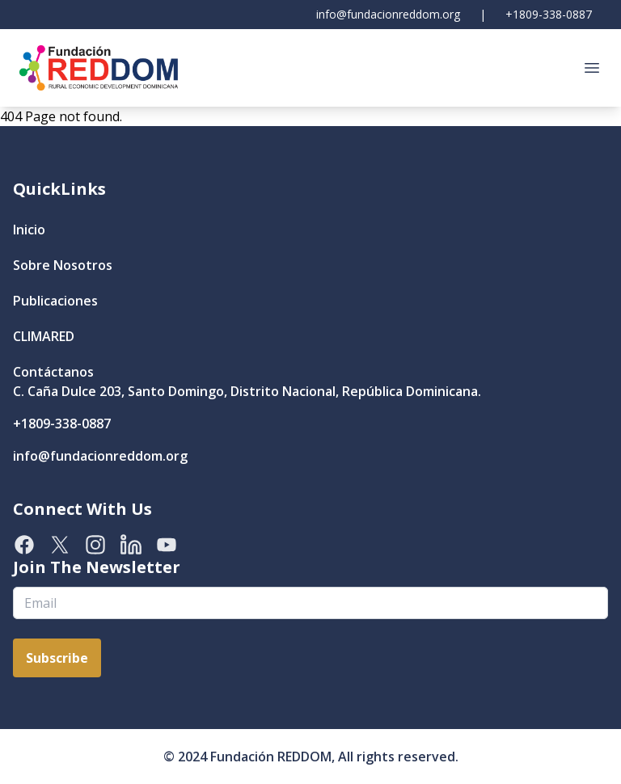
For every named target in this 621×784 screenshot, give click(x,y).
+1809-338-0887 (548, 14)
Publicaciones (55, 301)
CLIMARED (43, 336)
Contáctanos (53, 372)
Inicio (29, 229)
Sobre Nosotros (62, 265)
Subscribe (57, 658)
